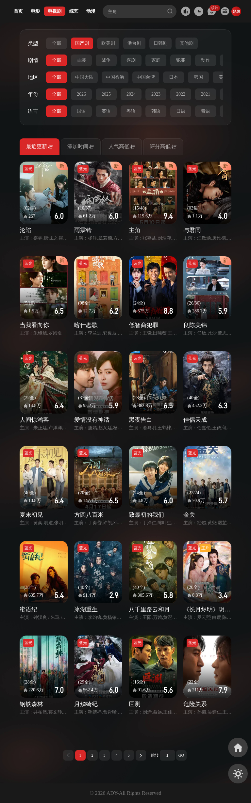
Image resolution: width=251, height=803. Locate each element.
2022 (180, 94)
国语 (81, 111)
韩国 (198, 77)
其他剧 (186, 43)
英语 (106, 111)
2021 (205, 94)
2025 (106, 94)
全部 (56, 43)
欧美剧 (108, 43)
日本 (173, 77)
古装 (81, 60)
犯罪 (180, 60)
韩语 (155, 111)
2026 (81, 94)
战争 (106, 60)
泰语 (205, 111)
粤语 (131, 111)
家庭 (155, 60)
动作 (205, 60)
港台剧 (134, 43)
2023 (155, 94)
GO (181, 755)
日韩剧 (160, 43)
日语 (180, 111)
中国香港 (115, 77)
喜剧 (131, 60)
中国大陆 (84, 77)
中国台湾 (146, 77)
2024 (131, 94)
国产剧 (82, 43)
